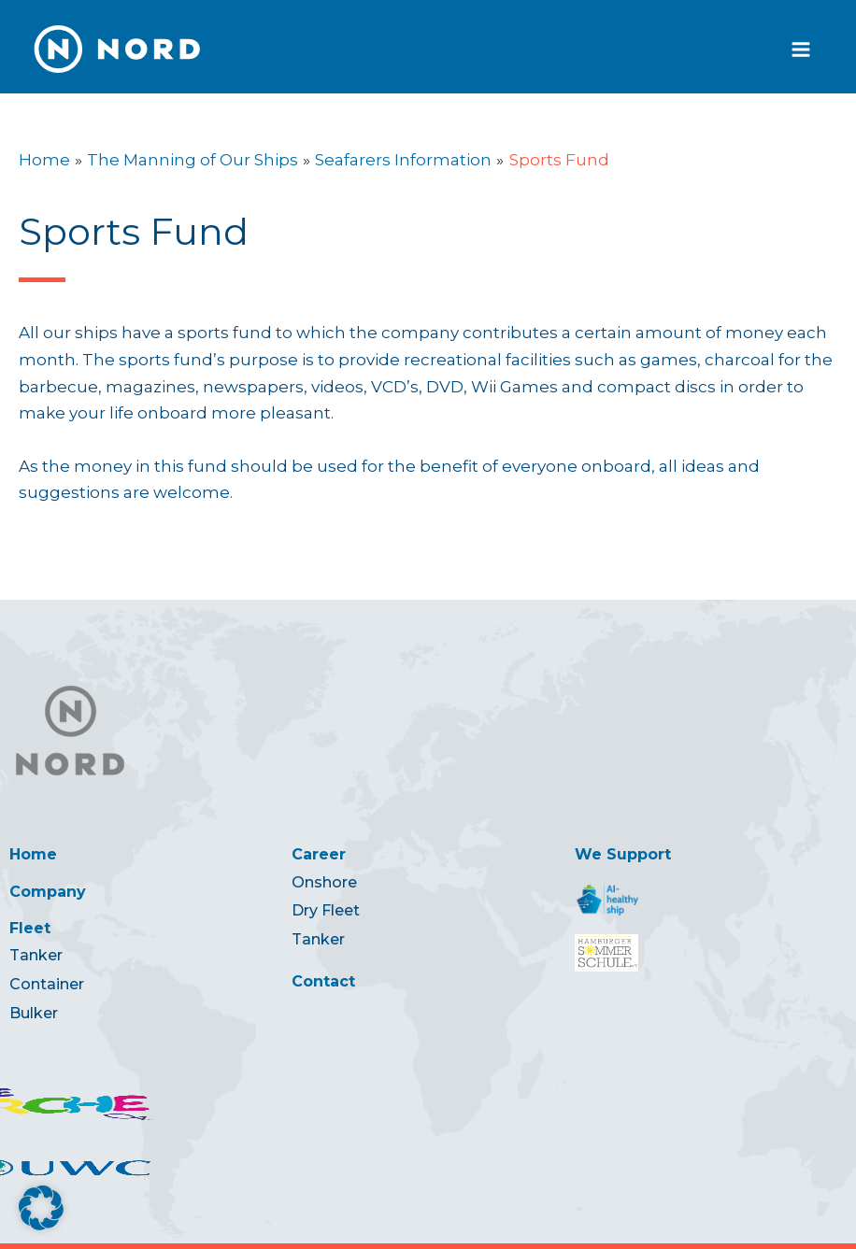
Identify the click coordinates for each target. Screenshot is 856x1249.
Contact (323, 981)
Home (33, 854)
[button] (41, 1208)
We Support (623, 854)
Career (319, 854)
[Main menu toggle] (801, 49)
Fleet (29, 928)
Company (47, 892)
